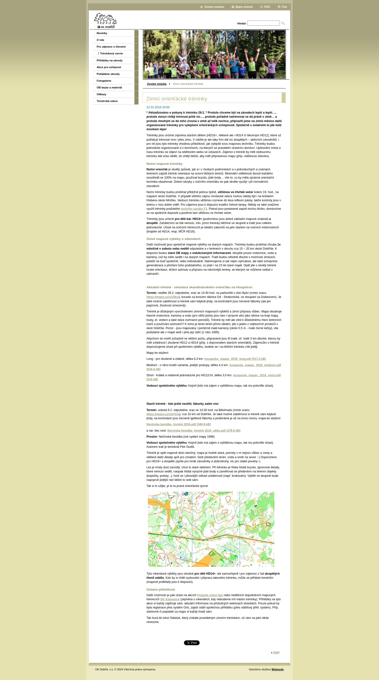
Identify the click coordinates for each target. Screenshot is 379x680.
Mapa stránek (244, 6)
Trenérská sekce (107, 101)
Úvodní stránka (157, 83)
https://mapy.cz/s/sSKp (162, 297)
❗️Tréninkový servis (110, 53)
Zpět (276, 652)
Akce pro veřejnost (109, 67)
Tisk (284, 6)
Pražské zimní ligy (210, 595)
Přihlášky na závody (110, 60)
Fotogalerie (104, 80)
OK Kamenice (170, 599)
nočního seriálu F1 (194, 208)
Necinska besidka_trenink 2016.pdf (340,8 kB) (178, 424)
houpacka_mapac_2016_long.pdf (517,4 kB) (235, 359)
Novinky (102, 33)
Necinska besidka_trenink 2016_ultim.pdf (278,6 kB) (203, 430)
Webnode (278, 669)
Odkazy (101, 94)
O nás (100, 39)
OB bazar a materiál (109, 87)
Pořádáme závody (108, 73)
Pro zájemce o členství (111, 46)
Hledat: (242, 23)
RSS (267, 6)
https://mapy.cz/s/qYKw (163, 414)
